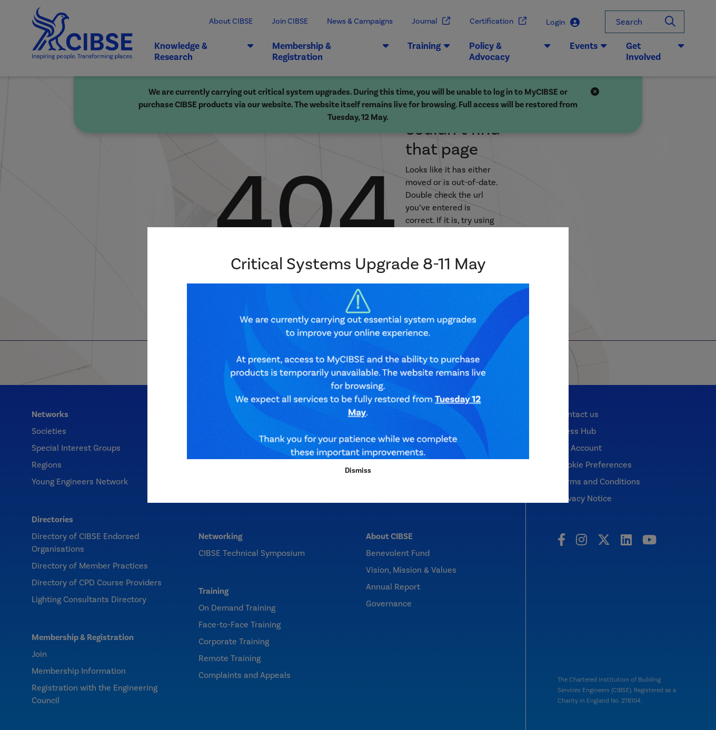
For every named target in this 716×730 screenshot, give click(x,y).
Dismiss (358, 470)
